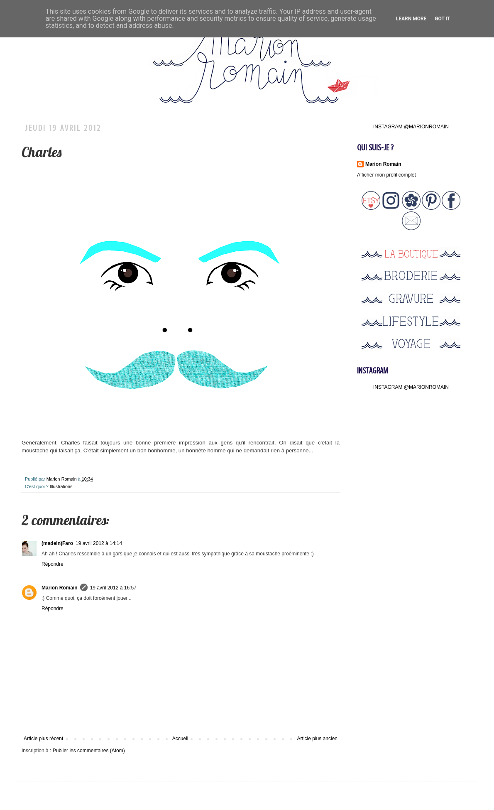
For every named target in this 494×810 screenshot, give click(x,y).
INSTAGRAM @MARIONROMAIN (411, 127)
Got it (442, 19)
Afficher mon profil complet (386, 175)
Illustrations (61, 486)
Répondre (53, 564)
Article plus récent (43, 738)
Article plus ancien (317, 738)
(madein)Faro (57, 543)
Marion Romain (62, 478)
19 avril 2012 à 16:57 (113, 588)
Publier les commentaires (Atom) (89, 751)
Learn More (411, 19)
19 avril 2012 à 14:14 (99, 543)
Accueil (180, 738)
